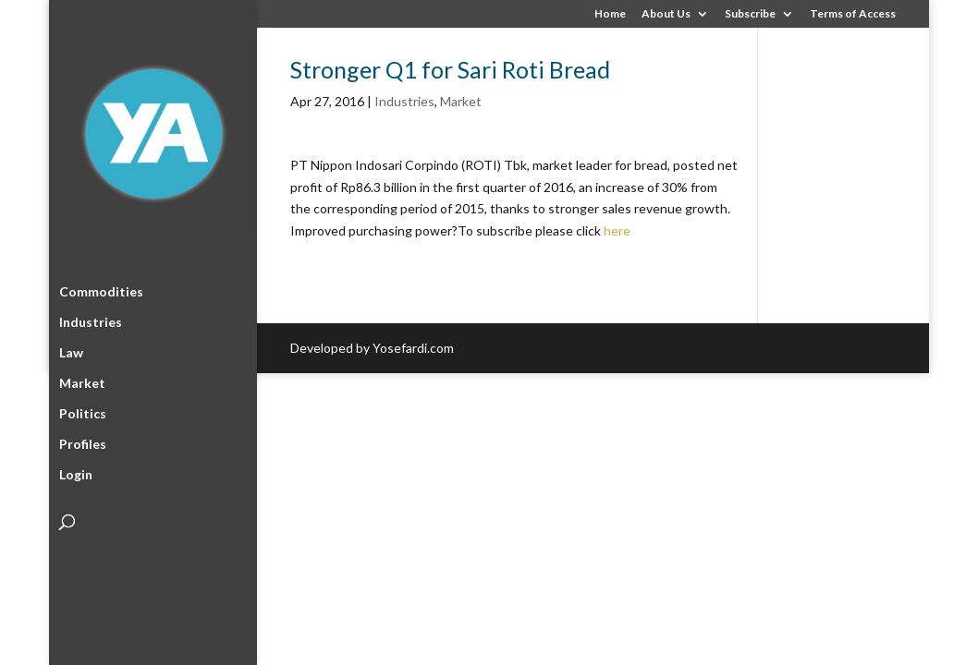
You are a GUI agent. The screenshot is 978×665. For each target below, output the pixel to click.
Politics (82, 411)
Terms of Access (853, 14)
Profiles (82, 442)
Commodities (101, 289)
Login (75, 472)
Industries (90, 320)
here (617, 230)
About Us (666, 14)
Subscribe (750, 14)
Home (610, 14)
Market (82, 381)
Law (71, 350)
